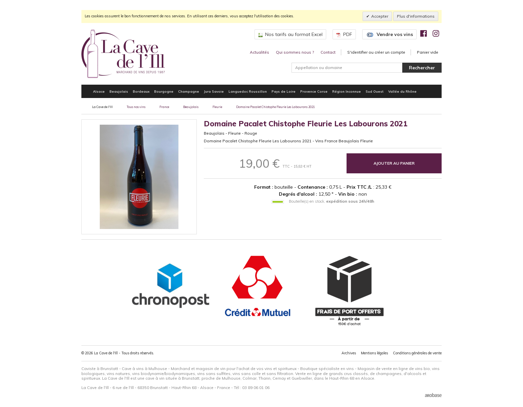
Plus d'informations (416, 16)
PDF (344, 34)
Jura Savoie (214, 91)
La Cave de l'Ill (102, 107)
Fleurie (217, 107)
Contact (328, 52)
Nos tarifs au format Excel (290, 34)
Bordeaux (141, 91)
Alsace (99, 91)
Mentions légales (374, 353)
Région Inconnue (346, 91)
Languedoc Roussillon (247, 91)
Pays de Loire (284, 91)
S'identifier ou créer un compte (376, 52)
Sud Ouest (375, 91)
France (164, 107)
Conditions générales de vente (417, 353)
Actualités (259, 52)
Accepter (379, 16)
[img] (423, 33)
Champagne (188, 91)
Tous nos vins (136, 107)
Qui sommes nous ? (295, 52)
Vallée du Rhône (402, 91)
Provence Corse (314, 91)
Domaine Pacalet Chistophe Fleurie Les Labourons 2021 (275, 107)
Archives (349, 353)
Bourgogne (163, 91)
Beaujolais (118, 91)
